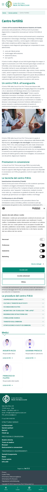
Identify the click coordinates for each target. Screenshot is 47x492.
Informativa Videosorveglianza (11, 477)
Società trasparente (9, 454)
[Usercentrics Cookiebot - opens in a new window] (32, 208)
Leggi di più (8, 358)
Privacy (4, 472)
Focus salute (6, 459)
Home (4, 13)
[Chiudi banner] (44, 208)
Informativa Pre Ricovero (10, 479)
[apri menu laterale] (3, 5)
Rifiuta (23, 282)
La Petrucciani (7, 425)
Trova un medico (8, 442)
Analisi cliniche (7, 440)
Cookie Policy (6, 474)
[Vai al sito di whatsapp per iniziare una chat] (29, 489)
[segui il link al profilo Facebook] (27, 468)
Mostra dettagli (36, 264)
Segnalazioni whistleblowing (10, 481)
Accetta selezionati (23, 276)
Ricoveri (5, 445)
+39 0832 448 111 (13, 410)
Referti (4, 430)
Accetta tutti (24, 270)
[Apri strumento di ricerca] (6, 489)
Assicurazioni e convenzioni (12, 447)
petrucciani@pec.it (10, 415)
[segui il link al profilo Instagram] (29, 468)
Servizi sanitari (12, 13)
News (4, 456)
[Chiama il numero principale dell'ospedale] (18, 489)
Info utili (5, 461)
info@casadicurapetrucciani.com (16, 412)
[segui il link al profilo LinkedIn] (25, 468)
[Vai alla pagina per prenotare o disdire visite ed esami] (41, 489)
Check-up (5, 433)
